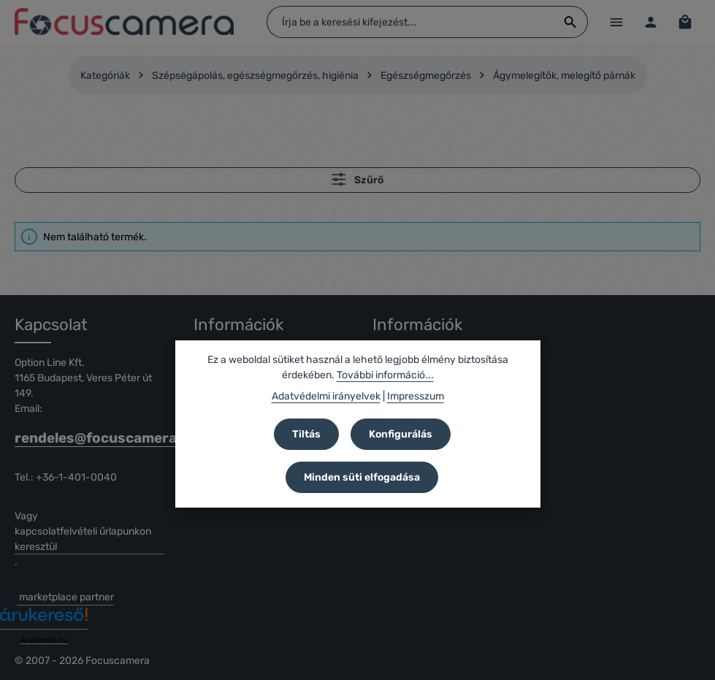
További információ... (385, 375)
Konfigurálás (400, 434)
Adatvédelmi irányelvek (326, 396)
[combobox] (410, 22)
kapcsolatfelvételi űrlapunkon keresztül (83, 539)
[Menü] (616, 21)
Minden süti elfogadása (362, 477)
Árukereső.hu (43, 639)
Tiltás (306, 434)
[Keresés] (570, 22)
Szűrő (357, 179)
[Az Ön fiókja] (650, 21)
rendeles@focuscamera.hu (89, 437)
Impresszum (415, 396)
